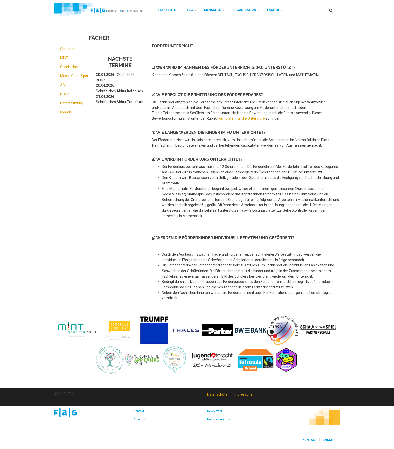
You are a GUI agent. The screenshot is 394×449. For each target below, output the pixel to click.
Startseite (166, 10)
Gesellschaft (70, 67)
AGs (63, 85)
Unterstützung (71, 103)
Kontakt (139, 411)
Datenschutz (217, 394)
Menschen (212, 10)
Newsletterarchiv (219, 419)
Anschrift (140, 419)
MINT (64, 58)
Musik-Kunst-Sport (75, 76)
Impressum (243, 394)
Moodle (66, 112)
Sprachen (67, 49)
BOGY (64, 94)
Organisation (244, 10)
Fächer (273, 10)
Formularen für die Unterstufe (241, 118)
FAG (190, 10)
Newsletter (214, 411)
